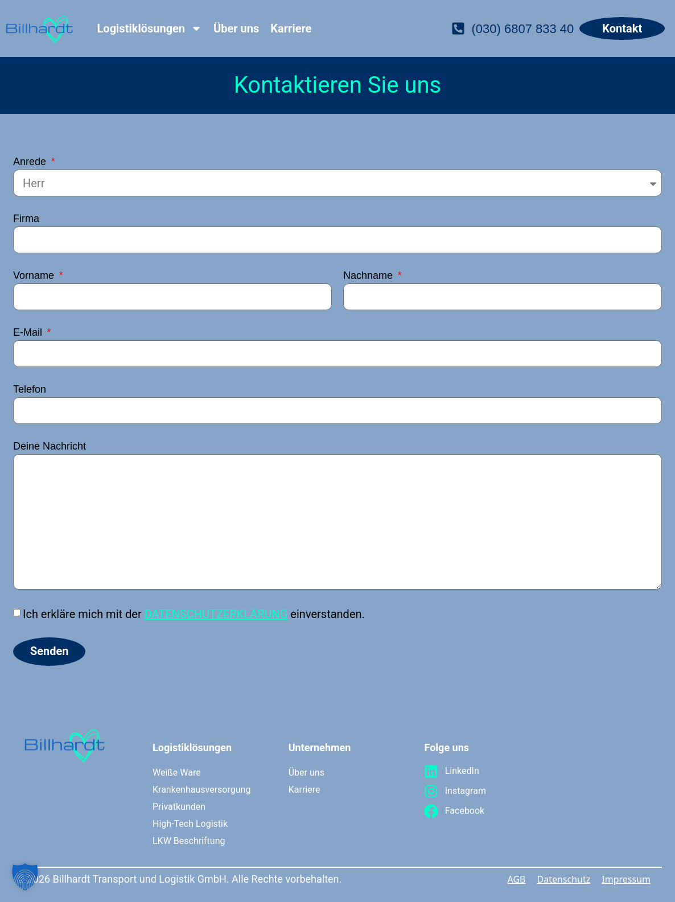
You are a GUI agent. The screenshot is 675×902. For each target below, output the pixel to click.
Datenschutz (564, 879)
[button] (25, 877)
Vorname (35, 275)
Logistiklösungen (150, 28)
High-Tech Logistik (190, 823)
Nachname (369, 275)
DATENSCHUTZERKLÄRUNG (216, 614)
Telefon (29, 389)
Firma (26, 218)
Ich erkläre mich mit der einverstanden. (194, 614)
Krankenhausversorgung (201, 789)
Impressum (626, 879)
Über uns (236, 28)
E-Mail (29, 332)
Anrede (31, 161)
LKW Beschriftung (189, 840)
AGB (517, 879)
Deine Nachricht (49, 446)
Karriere (290, 28)
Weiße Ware (177, 772)
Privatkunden (179, 806)
